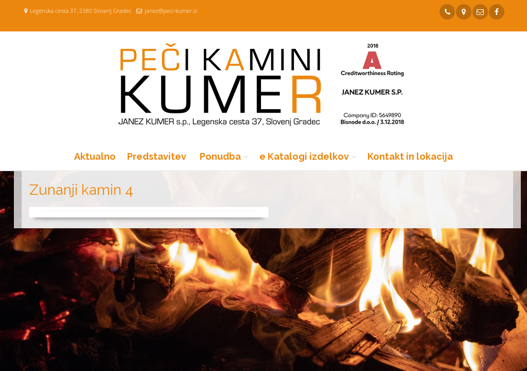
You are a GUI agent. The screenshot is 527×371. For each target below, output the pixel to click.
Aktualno (95, 156)
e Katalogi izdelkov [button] (304, 156)
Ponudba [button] (220, 156)
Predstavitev (156, 156)
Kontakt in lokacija (410, 156)
